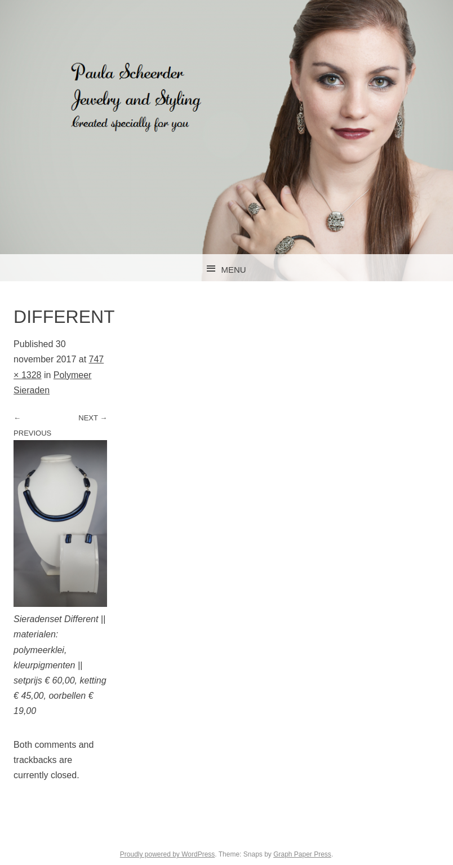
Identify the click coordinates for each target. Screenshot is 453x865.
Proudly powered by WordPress (167, 854)
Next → (92, 418)
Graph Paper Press (302, 854)
